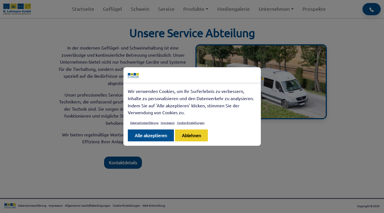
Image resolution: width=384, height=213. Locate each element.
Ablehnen (191, 135)
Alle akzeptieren (151, 135)
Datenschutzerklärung (144, 123)
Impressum (168, 123)
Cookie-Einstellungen (191, 123)
